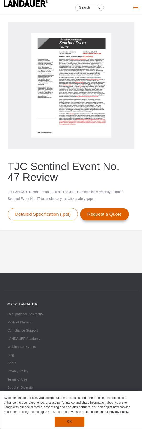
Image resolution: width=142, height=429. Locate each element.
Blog (10, 355)
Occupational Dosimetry (25, 314)
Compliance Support (22, 330)
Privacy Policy (17, 371)
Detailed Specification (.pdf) (43, 214)
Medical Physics (19, 322)
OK (69, 421)
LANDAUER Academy (23, 338)
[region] (71, 410)
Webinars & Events (21, 347)
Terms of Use (17, 379)
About (11, 363)
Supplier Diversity (20, 387)
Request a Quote (104, 214)
